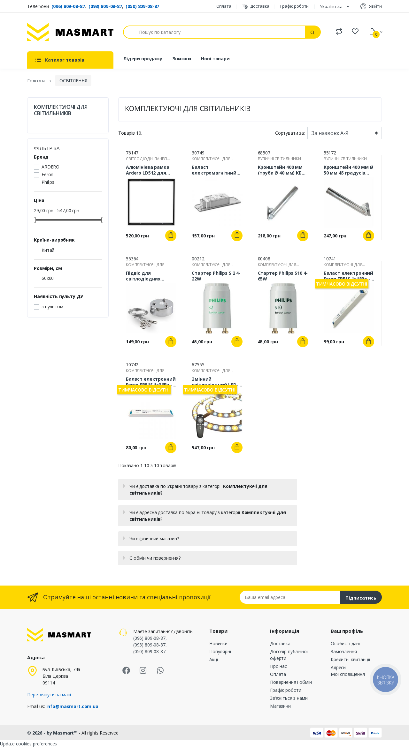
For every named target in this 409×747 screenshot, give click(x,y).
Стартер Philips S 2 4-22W (216, 276)
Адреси (338, 667)
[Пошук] (214, 32)
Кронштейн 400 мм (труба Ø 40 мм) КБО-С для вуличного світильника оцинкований (282, 170)
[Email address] (290, 597)
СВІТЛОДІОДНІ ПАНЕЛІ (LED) (146, 159)
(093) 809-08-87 (105, 6)
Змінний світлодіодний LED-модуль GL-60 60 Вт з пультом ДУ (216, 382)
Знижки (182, 59)
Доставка (256, 6)
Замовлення (344, 651)
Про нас (278, 666)
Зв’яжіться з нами (289, 698)
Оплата (223, 6)
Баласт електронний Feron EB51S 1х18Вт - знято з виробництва (348, 276)
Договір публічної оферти (289, 654)
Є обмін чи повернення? (155, 558)
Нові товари (215, 59)
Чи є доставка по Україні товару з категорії (198, 489)
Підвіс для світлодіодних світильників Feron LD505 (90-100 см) (148, 276)
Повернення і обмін (291, 682)
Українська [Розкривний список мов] (331, 6)
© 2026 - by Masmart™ (53, 733)
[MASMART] (70, 32)
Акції (214, 659)
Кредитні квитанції (350, 659)
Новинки (218, 643)
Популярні (220, 651)
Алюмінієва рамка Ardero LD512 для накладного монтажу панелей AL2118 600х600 (147, 170)
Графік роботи (294, 6)
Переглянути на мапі (49, 694)
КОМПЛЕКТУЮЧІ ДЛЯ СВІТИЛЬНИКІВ (61, 110)
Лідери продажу (142, 59)
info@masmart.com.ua (72, 706)
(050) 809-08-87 (142, 6)
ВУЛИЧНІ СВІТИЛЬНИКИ (279, 158)
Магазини (280, 706)
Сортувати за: (290, 133)
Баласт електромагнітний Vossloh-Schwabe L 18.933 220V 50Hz (214, 170)
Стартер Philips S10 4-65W (283, 276)
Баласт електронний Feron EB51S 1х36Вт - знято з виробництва (150, 382)
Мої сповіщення (348, 674)
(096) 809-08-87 (68, 6)
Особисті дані (345, 643)
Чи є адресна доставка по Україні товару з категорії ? (207, 515)
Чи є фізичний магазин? (154, 538)
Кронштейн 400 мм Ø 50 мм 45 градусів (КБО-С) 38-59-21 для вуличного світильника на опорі (349, 170)
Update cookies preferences (28, 744)
